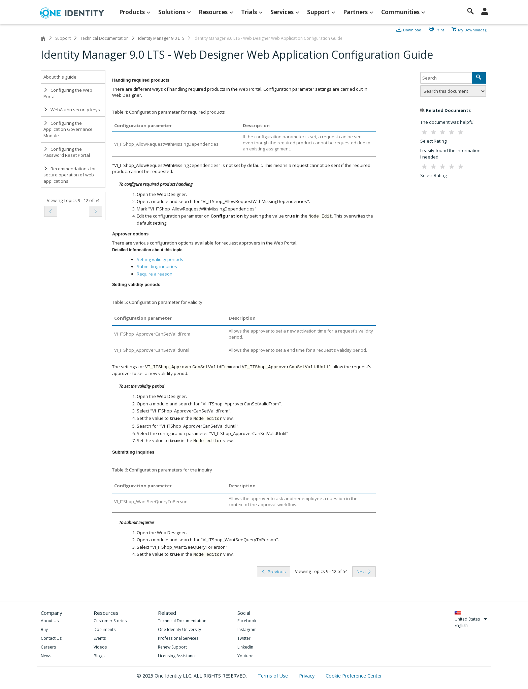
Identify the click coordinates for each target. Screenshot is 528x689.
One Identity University (179, 629)
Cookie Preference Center (354, 675)
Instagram (247, 629)
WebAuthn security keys (71, 110)
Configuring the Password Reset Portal (66, 152)
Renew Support (172, 647)
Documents (105, 629)
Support (63, 38)
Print (439, 29)
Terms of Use (273, 675)
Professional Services (178, 638)
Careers (48, 647)
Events (100, 638)
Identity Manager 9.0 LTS (161, 38)
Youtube (245, 656)
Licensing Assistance (177, 656)
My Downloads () (472, 29)
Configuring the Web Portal (67, 93)
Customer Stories (110, 621)
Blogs (99, 656)
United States (471, 619)
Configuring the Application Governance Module (68, 129)
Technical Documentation (104, 38)
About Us (50, 621)
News (46, 656)
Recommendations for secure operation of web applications (69, 175)
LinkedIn (245, 647)
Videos (100, 647)
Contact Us (51, 638)
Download (412, 29)
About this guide (59, 77)
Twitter (244, 638)
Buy (44, 629)
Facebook (246, 621)
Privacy (307, 675)
